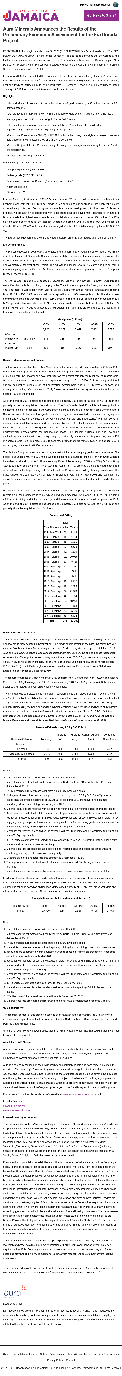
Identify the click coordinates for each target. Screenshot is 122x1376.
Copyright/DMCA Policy (106, 1354)
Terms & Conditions (79, 1354)
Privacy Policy (55, 1360)
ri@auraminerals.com (15, 1105)
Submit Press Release (52, 1354)
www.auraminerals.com (75, 1094)
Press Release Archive (25, 1354)
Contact (70, 1360)
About (6, 1354)
